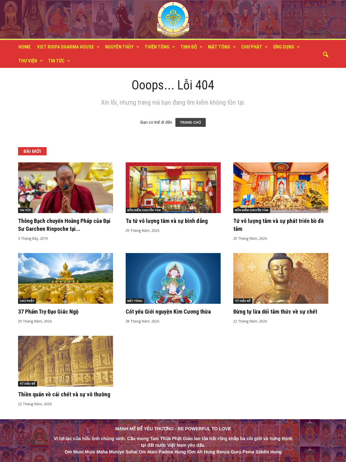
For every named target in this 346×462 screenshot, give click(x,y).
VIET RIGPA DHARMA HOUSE (68, 47)
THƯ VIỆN (30, 61)
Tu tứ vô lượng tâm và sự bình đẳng (167, 221)
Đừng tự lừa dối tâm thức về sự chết (275, 311)
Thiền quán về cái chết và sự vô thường (64, 394)
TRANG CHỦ (190, 122)
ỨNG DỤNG (286, 47)
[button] (325, 55)
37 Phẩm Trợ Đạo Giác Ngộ (48, 311)
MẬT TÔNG (222, 47)
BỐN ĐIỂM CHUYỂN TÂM (144, 210)
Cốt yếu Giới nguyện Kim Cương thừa (168, 311)
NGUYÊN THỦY (122, 47)
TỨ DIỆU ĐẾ (243, 301)
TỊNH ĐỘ (191, 47)
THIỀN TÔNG (160, 47)
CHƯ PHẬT (254, 47)
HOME (24, 47)
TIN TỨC (59, 61)
